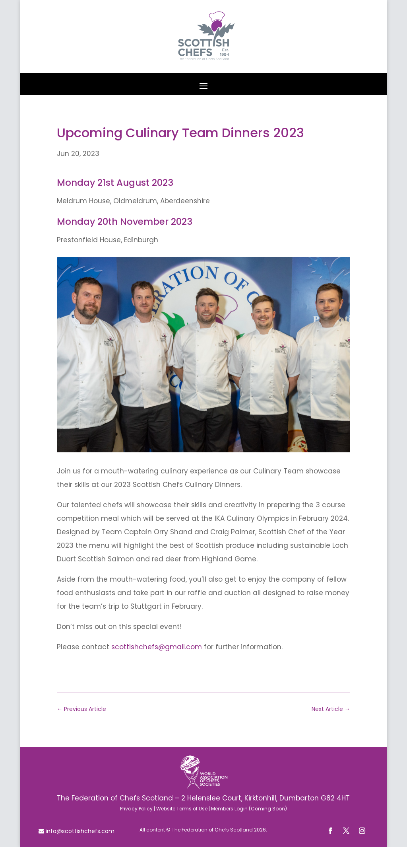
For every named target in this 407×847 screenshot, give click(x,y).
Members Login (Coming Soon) (249, 808)
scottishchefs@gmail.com (156, 647)
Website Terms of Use (181, 808)
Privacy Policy (136, 808)
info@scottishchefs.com (79, 831)
